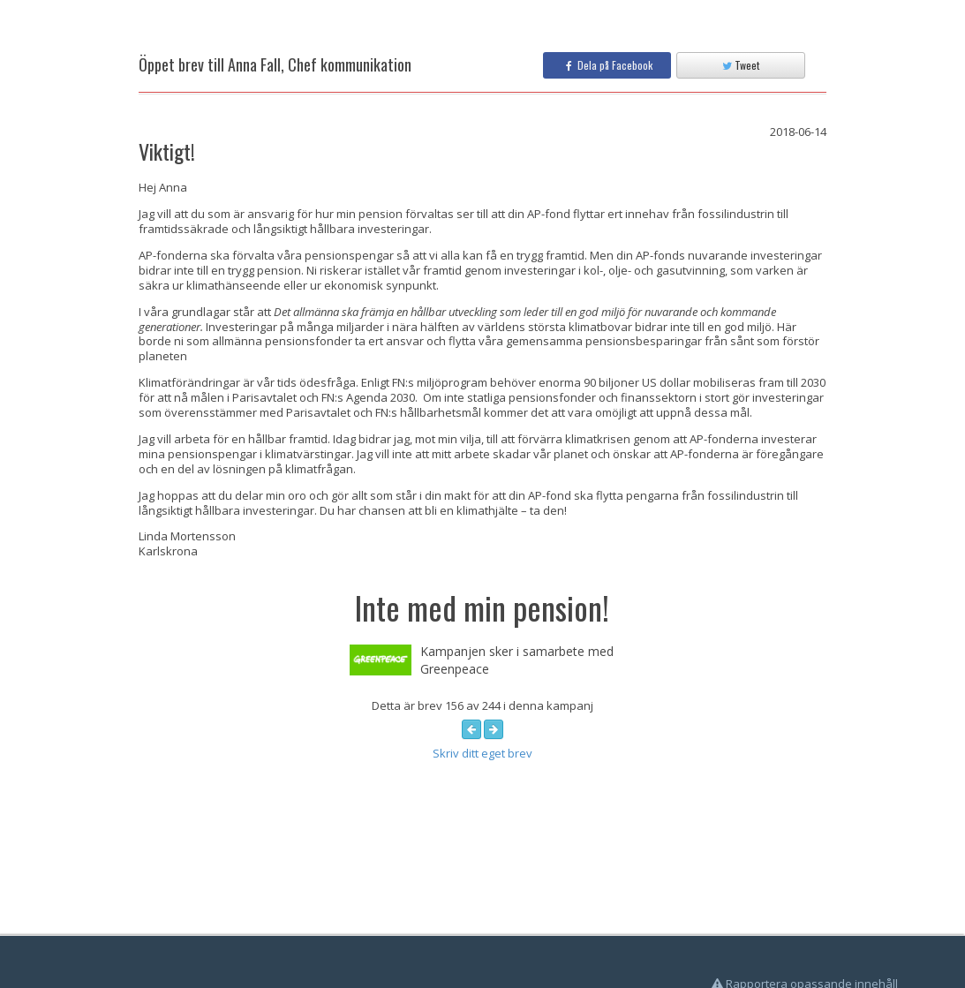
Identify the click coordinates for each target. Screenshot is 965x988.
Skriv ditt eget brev (482, 753)
